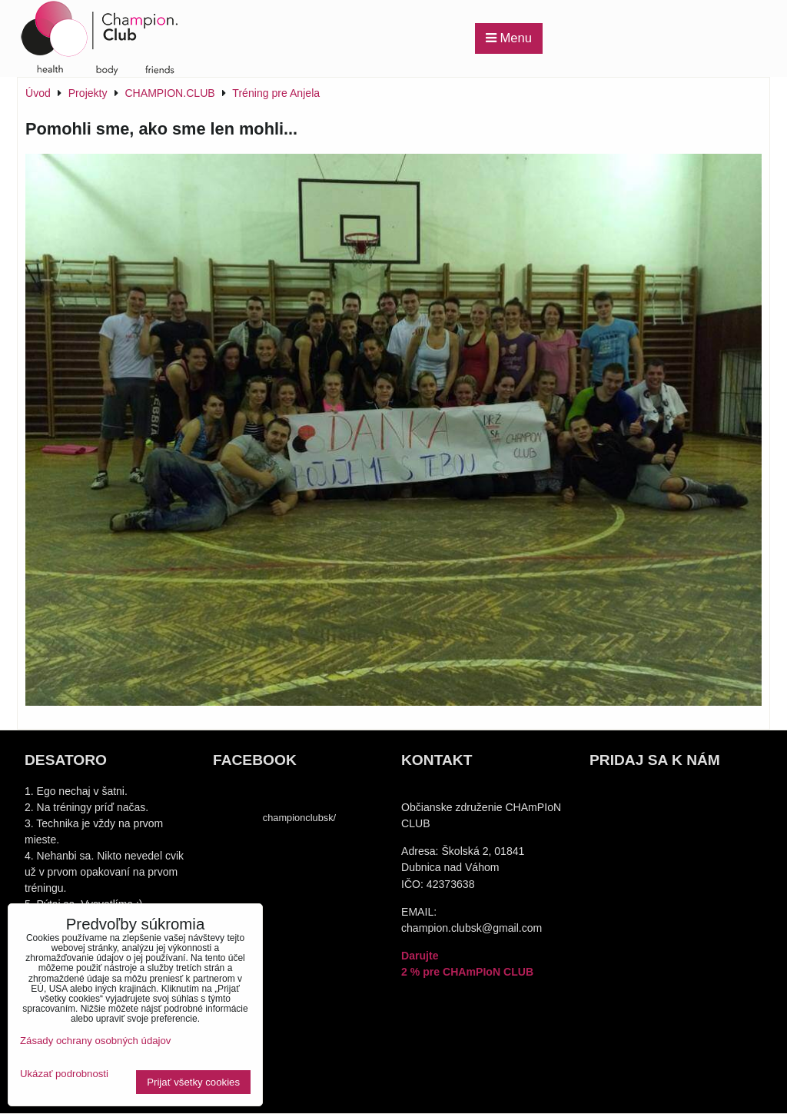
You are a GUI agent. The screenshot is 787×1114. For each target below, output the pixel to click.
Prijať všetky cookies (193, 1082)
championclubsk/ (299, 817)
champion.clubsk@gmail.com (471, 928)
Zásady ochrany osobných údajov (95, 1040)
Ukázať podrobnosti (64, 1074)
